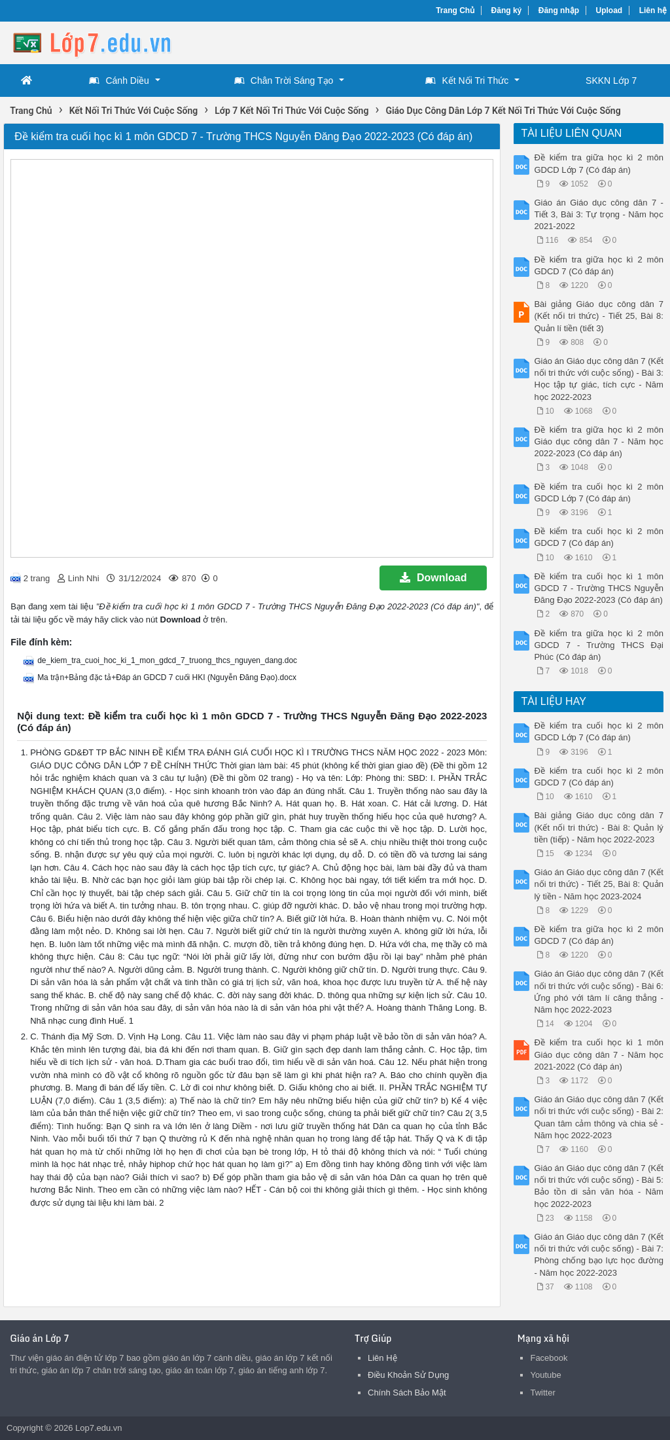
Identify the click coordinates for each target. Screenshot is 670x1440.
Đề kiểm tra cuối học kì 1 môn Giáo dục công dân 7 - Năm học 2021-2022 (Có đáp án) (598, 1054)
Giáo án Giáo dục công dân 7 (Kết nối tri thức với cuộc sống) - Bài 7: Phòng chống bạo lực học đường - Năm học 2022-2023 (598, 1255)
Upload (609, 10)
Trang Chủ (455, 10)
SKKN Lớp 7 (611, 80)
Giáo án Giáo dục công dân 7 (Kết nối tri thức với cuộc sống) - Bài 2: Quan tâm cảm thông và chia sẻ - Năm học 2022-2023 (598, 1117)
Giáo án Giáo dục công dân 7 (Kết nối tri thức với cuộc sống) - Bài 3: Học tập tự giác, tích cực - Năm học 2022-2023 (598, 379)
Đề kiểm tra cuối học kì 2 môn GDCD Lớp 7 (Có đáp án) (598, 492)
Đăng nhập (558, 10)
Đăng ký (506, 10)
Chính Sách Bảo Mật (407, 1392)
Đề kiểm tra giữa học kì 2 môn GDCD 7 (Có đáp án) (598, 265)
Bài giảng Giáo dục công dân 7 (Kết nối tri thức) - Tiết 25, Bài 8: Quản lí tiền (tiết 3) (598, 316)
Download (433, 577)
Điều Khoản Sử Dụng (408, 1375)
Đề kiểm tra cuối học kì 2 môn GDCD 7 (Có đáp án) (598, 537)
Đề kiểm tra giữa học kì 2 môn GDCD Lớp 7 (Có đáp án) (598, 163)
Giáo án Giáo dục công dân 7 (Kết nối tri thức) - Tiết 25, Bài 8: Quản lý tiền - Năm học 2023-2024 (598, 884)
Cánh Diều (119, 80)
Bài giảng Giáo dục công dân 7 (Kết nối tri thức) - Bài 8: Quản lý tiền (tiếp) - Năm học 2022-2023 (598, 827)
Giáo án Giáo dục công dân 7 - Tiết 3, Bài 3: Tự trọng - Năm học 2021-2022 (598, 214)
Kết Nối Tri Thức (466, 80)
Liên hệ (653, 10)
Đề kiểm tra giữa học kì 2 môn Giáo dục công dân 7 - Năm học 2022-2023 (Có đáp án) (598, 441)
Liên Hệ (382, 1358)
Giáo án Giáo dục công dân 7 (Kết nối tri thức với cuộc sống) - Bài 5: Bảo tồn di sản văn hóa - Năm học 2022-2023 (598, 1186)
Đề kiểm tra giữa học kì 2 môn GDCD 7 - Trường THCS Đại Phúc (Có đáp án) (598, 645)
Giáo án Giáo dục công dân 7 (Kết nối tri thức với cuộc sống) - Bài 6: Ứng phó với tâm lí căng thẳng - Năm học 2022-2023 (598, 992)
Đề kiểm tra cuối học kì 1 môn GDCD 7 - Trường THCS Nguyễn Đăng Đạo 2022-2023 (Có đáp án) (598, 588)
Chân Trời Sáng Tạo (283, 80)
